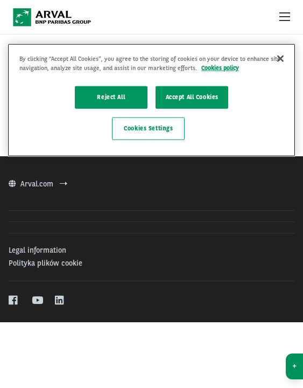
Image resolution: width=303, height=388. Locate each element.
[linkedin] (60, 300)
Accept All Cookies (192, 97)
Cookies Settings (148, 128)
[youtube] (37, 300)
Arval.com (38, 183)
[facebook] (14, 300)
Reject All (111, 97)
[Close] (280, 59)
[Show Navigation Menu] (285, 17)
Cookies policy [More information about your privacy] (220, 68)
